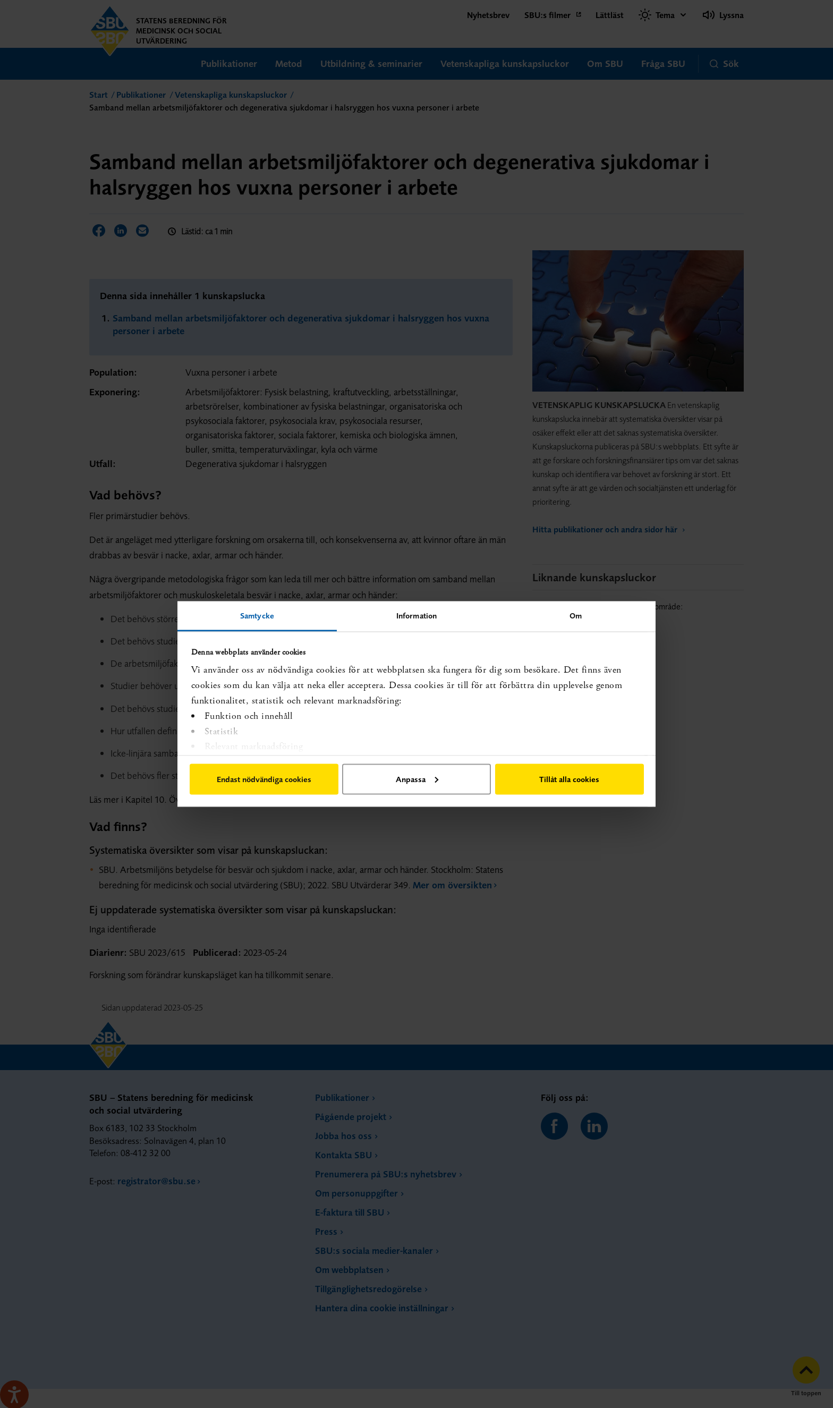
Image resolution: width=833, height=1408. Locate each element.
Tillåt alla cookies (569, 778)
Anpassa (417, 778)
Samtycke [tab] (257, 615)
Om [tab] (576, 615)
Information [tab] (416, 615)
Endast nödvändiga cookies (264, 778)
